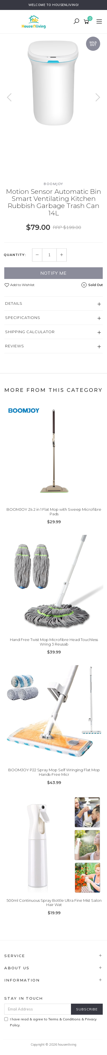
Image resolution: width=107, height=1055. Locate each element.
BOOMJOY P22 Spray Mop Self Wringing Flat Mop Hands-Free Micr (54, 772)
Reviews (14, 346)
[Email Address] (37, 1009)
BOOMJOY (53, 184)
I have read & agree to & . (50, 1022)
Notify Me (53, 273)
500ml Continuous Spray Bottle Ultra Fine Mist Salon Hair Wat (54, 902)
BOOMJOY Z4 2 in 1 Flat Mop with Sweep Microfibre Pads (54, 511)
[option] (53, 83)
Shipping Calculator (30, 331)
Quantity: (15, 255)
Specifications (22, 317)
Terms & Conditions (64, 1019)
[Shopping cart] (87, 22)
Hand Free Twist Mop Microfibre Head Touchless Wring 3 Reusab (54, 641)
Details (13, 303)
